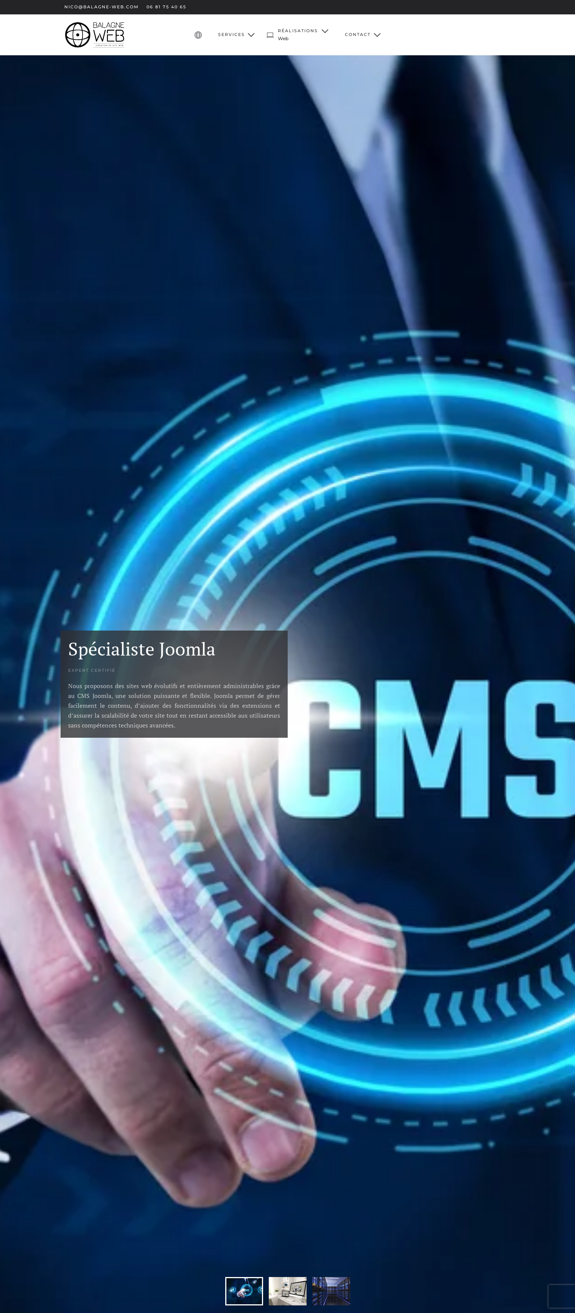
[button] (297, 35)
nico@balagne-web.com (101, 6)
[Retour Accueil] (95, 34)
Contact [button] (363, 35)
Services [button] (236, 35)
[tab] (244, 1291)
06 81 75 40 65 (166, 6)
